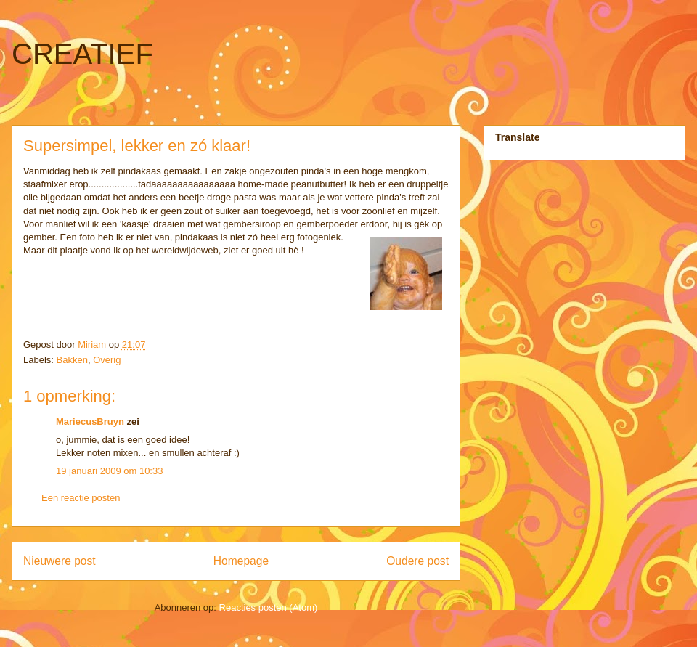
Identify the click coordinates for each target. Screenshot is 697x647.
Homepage (241, 561)
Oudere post (417, 561)
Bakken (72, 359)
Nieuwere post (59, 561)
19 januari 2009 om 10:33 (109, 470)
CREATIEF (82, 54)
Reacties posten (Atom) (268, 607)
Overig (107, 359)
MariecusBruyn (90, 421)
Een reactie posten (80, 497)
